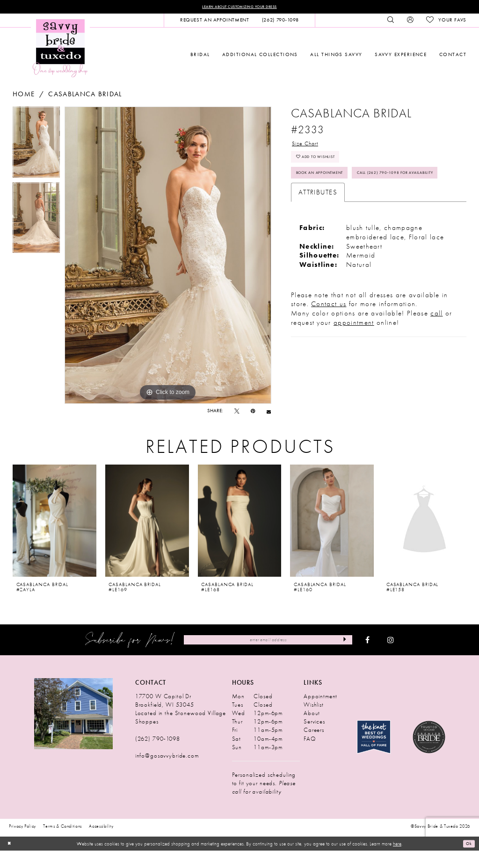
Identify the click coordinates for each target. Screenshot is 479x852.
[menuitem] (214, 21)
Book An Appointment (330, 183)
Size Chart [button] (309, 145)
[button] (410, 21)
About (312, 714)
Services (314, 723)
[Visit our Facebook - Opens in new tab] (367, 641)
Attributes (317, 224)
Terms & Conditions (62, 827)
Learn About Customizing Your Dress (239, 7)
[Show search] (390, 21)
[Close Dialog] (10, 845)
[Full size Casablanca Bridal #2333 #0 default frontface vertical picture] (168, 256)
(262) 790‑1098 (157, 740)
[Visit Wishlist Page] (446, 21)
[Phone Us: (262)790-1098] (280, 21)
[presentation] (54, 522)
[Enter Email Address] (268, 641)
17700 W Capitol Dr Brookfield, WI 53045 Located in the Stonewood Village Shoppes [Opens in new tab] (180, 710)
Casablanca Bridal (85, 95)
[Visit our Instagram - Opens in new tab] (390, 641)
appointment (354, 354)
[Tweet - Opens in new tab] (237, 412)
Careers (314, 731)
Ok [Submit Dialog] (467, 845)
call (436, 345)
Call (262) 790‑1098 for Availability (347, 203)
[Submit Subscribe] (342, 641)
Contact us (328, 336)
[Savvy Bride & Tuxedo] (60, 48)
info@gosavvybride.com (167, 757)
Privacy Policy (22, 827)
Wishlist (314, 706)
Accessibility (101, 827)
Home (24, 95)
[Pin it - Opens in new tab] (252, 412)
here (397, 845)
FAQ (310, 740)
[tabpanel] (36, 146)
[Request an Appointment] (214, 21)
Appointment (320, 698)
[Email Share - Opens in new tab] (268, 412)
